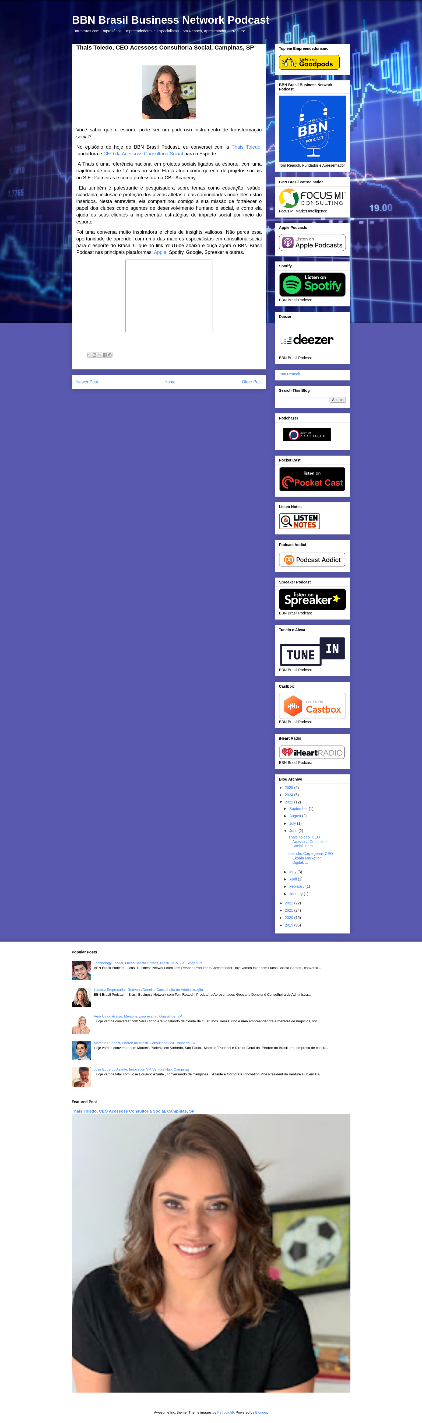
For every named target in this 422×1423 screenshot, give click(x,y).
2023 (289, 802)
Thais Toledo (246, 147)
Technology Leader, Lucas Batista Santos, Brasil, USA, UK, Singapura (148, 963)
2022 (289, 903)
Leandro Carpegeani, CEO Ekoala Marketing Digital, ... (310, 858)
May (293, 872)
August (295, 816)
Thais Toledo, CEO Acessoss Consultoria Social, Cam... (308, 841)
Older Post (252, 382)
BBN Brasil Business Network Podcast (171, 20)
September (299, 808)
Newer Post (87, 382)
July (293, 823)
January (296, 894)
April (293, 879)
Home (170, 382)
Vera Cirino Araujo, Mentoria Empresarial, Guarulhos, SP (138, 1016)
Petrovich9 (225, 1412)
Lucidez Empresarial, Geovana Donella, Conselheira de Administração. (149, 990)
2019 (289, 925)
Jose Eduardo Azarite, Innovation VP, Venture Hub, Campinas (141, 1069)
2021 (289, 910)
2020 (289, 917)
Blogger (261, 1412)
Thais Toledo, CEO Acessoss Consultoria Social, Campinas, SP (133, 1111)
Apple (160, 252)
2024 (289, 795)
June (293, 830)
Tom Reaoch (289, 374)
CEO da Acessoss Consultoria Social (143, 153)
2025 (289, 787)
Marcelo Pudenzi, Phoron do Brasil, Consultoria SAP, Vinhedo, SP (145, 1043)
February (297, 886)
